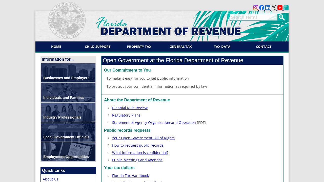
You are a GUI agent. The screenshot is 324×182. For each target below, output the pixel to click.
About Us (50, 179)
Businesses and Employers (66, 78)
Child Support (98, 46)
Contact (264, 46)
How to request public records (138, 145)
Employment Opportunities (66, 157)
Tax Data (222, 46)
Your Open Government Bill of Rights (143, 137)
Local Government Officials (66, 137)
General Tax (181, 46)
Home (56, 46)
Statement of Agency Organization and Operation (154, 122)
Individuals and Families (63, 98)
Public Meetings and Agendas (137, 159)
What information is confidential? (140, 152)
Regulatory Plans (126, 115)
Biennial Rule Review (130, 107)
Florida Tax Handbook (130, 175)
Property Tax (139, 46)
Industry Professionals (62, 117)
